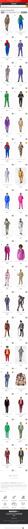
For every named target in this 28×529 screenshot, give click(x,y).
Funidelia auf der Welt (6, 520)
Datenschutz (20, 520)
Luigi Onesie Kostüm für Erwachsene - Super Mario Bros (20, 32)
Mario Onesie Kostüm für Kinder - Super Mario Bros (7, 160)
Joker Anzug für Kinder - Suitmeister (7, 363)
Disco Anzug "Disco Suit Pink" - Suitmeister (21, 261)
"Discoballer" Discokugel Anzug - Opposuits (20, 363)
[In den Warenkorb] (13, 37)
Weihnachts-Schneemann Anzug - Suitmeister (7, 313)
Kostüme (5, 8)
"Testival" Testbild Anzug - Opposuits (7, 235)
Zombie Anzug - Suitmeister (21, 312)
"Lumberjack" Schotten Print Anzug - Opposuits (7, 465)
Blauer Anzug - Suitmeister (7, 210)
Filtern (2, 12)
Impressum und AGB (14, 520)
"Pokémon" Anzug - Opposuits (20, 286)
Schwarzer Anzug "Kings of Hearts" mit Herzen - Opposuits (21, 414)
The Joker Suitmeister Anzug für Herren (21, 57)
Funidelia (2, 8)
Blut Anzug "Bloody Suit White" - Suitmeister (7, 287)
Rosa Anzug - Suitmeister (21, 210)
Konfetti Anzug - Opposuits (21, 133)
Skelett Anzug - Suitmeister (21, 337)
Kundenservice (14, 518)
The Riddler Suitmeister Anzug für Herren (7, 108)
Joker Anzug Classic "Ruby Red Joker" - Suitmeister (7, 262)
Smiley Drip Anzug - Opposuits (20, 159)
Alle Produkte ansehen (14, 478)
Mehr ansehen (4, 491)
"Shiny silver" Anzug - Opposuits (21, 235)
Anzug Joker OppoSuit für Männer (7, 133)
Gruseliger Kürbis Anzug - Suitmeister (7, 337)
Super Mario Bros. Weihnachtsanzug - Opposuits (7, 389)
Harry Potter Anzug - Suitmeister (7, 414)
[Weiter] (18, 475)
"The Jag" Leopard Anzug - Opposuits (7, 31)
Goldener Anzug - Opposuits (21, 184)
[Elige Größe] (2, 37)
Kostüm (19, 489)
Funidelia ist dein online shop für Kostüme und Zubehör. (13, 3)
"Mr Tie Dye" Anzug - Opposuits (7, 184)
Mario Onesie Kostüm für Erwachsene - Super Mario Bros (7, 58)
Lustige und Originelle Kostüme (11, 8)
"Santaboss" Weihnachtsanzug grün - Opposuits (20, 440)
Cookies (24, 520)
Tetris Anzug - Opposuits (20, 108)
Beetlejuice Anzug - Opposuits (7, 82)
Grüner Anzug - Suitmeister (7, 439)
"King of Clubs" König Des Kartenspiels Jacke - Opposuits (21, 389)
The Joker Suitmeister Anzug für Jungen (21, 82)
